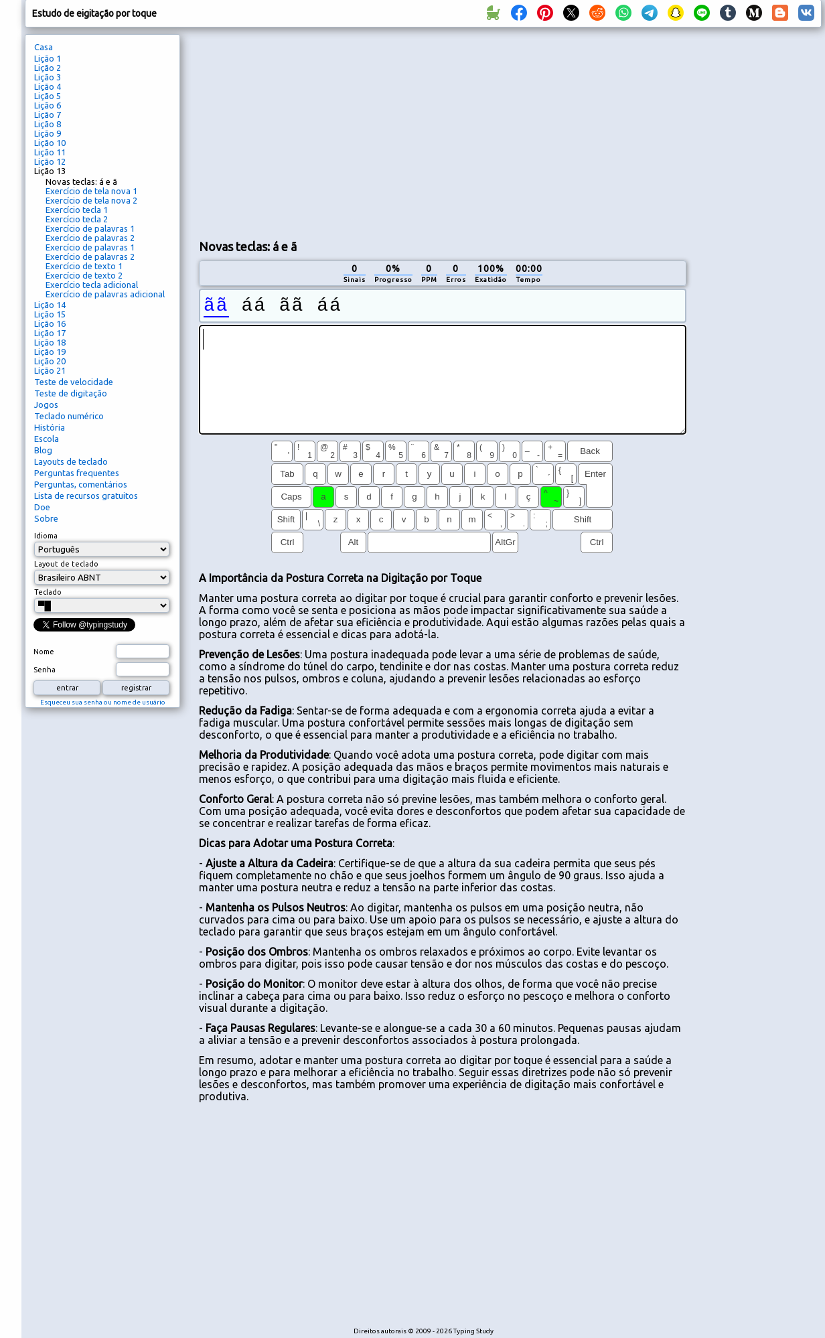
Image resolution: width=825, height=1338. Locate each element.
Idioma (46, 536)
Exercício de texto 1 (84, 266)
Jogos (46, 404)
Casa (43, 47)
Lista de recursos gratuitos (86, 495)
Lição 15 (50, 314)
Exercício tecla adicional (92, 284)
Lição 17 (50, 333)
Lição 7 (47, 114)
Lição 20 (50, 361)
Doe (42, 507)
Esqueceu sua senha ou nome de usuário (102, 702)
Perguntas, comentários (80, 484)
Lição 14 (50, 304)
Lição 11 (50, 152)
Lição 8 (47, 124)
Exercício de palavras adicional (105, 294)
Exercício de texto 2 (84, 275)
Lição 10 (50, 142)
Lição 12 (50, 161)
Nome (43, 652)
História (49, 427)
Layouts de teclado (71, 461)
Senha (44, 670)
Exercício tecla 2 (77, 219)
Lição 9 (47, 133)
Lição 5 (47, 95)
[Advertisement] (356, 131)
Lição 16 (50, 323)
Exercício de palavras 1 (90, 228)
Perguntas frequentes (76, 472)
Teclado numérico (69, 416)
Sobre (46, 518)
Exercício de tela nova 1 (91, 191)
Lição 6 (47, 105)
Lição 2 (47, 67)
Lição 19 (50, 351)
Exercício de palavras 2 (90, 237)
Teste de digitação (70, 393)
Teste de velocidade (73, 381)
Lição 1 (47, 58)
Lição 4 (47, 86)
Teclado (48, 592)
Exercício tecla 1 (77, 209)
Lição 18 (50, 342)
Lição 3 (47, 77)
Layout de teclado (66, 564)
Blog (43, 450)
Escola (46, 438)
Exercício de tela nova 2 (91, 200)
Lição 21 (50, 370)
